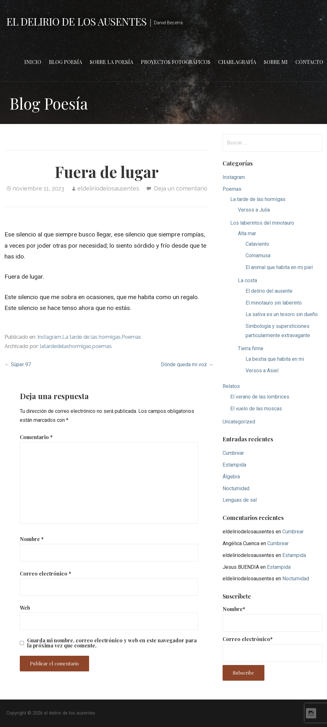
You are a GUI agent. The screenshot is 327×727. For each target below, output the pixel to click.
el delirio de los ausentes (76, 21)
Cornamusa (258, 255)
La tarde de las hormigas (91, 337)
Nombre (32, 539)
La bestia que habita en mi (275, 359)
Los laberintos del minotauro (262, 223)
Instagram (49, 337)
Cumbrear (233, 453)
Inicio (32, 61)
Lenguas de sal (240, 500)
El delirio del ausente (269, 291)
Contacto (309, 61)
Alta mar (247, 233)
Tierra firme (250, 348)
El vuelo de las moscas (256, 409)
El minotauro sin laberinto (274, 303)
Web (25, 607)
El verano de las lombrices (259, 397)
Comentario (36, 437)
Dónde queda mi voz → (187, 364)
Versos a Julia (254, 210)
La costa (247, 280)
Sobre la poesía (111, 61)
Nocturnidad (236, 488)
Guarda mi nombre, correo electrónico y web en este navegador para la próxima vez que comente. (112, 643)
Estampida (234, 465)
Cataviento (257, 244)
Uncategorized (239, 422)
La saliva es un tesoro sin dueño (282, 314)
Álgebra (231, 477)
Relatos (231, 386)
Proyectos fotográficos (175, 61)
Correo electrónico (45, 573)
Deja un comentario (180, 188)
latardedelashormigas (65, 346)
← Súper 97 (17, 364)
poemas (102, 346)
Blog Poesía (65, 61)
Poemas (131, 337)
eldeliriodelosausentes (108, 188)
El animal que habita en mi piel (279, 267)
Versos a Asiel (262, 370)
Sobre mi (276, 61)
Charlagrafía (237, 61)
